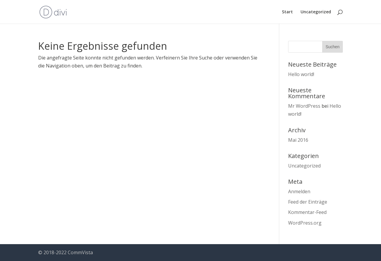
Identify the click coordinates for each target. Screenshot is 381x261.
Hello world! (301, 74)
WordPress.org (305, 223)
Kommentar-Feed (307, 212)
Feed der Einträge (307, 202)
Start (287, 12)
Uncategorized (316, 12)
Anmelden (299, 191)
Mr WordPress (304, 106)
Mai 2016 (298, 140)
